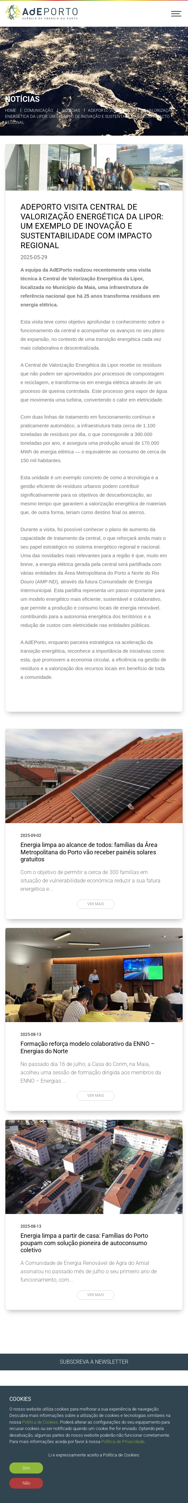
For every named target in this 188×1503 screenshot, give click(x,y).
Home (10, 110)
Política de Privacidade (122, 1441)
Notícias (71, 110)
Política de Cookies (40, 1422)
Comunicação (38, 110)
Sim (26, 1468)
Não (26, 1483)
